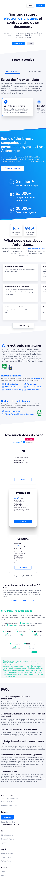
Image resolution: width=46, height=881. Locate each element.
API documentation (10, 805)
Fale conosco (23, 567)
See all (22, 325)
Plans (30, 43)
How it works (18, 43)
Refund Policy (6, 861)
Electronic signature (8, 839)
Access (23, 479)
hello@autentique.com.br (10, 824)
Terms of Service (7, 853)
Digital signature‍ (7, 835)
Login (3, 871)
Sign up (40, 5)
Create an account (12, 168)
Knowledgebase (9, 802)
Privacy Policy (6, 857)
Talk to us (7, 817)
